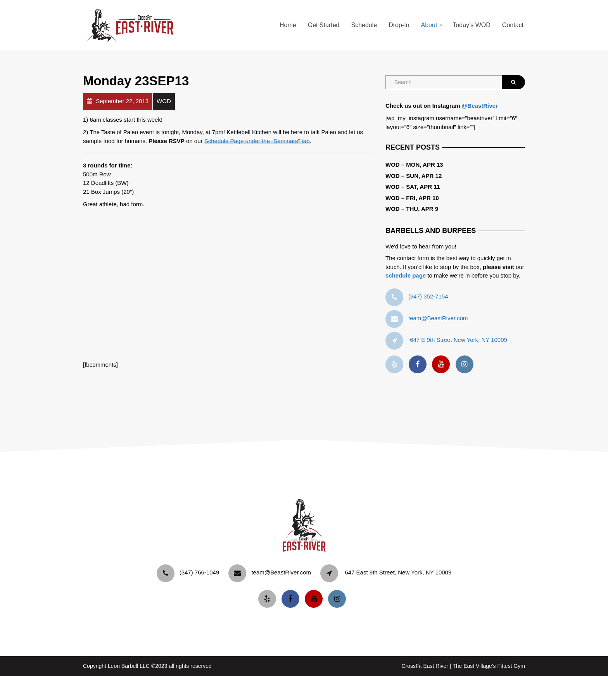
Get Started (324, 25)
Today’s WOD (472, 25)
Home (288, 25)
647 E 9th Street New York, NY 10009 (458, 339)
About (429, 25)
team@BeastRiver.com (438, 318)
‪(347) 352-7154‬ (428, 296)
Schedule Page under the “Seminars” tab (257, 141)
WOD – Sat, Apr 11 (412, 186)
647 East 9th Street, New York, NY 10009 (398, 572)
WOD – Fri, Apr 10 (412, 198)
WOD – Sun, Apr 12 (413, 175)
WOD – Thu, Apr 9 (411, 208)
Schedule (364, 25)
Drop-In (399, 25)
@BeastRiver (480, 105)
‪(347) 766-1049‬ (199, 572)
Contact (512, 25)
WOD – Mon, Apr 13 (414, 164)
